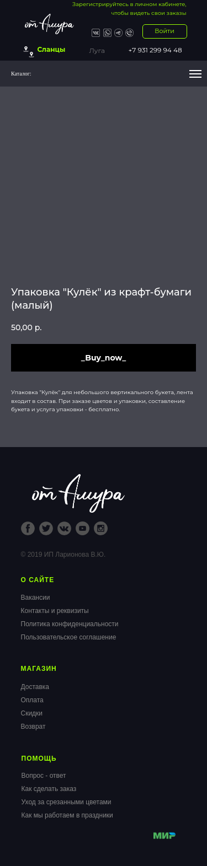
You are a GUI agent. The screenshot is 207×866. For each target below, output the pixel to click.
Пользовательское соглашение (68, 637)
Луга (97, 50)
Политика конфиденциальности (70, 624)
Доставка (35, 687)
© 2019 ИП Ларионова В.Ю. (63, 554)
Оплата (32, 700)
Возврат (33, 726)
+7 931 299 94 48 (155, 50)
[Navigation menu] (195, 74)
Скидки (32, 713)
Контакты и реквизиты (55, 611)
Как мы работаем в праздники (67, 815)
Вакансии (35, 597)
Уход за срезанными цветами (67, 802)
